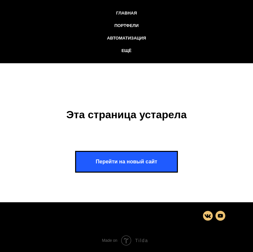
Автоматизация (126, 38)
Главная (126, 13)
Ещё (127, 50)
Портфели (126, 25)
